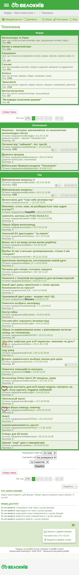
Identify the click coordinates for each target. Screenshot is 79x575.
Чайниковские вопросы (17, 189)
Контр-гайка (9, 312)
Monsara (29, 299)
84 (66, 185)
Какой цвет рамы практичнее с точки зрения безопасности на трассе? (30, 286)
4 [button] (46, 118)
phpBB (29, 549)
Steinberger (30, 147)
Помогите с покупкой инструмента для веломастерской (38, 278)
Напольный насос (13, 398)
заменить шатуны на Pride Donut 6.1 (25, 215)
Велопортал (31, 157)
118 (66, 195)
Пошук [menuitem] (48, 19)
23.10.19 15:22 (41, 445)
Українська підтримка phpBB (56, 551)
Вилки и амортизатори (16, 46)
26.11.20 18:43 (41, 353)
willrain (28, 245)
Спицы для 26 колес (15, 433)
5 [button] (50, 118)
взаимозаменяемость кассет (20, 425)
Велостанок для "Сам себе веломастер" (28, 199)
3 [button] (42, 118)
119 (71, 195)
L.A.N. (28, 290)
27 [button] (57, 118)
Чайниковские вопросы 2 (18, 179)
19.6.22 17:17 (40, 281)
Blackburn (30, 410)
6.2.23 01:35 (40, 245)
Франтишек (31, 436)
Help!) (5, 416)
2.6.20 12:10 (39, 372)
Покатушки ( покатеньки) (23, 159)
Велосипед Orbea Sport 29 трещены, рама (29, 378)
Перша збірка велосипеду (18, 224)
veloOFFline (31, 419)
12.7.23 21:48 (42, 236)
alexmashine (31, 380)
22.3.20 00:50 (42, 401)
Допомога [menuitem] (32, 19)
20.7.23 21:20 (40, 227)
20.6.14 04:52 (46, 157)
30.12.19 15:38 (46, 436)
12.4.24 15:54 (38, 202)
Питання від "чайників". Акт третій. (24, 144)
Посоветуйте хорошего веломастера (25, 320)
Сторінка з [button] (27, 118)
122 (66, 150)
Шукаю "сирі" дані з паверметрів (23, 442)
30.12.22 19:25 (40, 256)
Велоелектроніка (13, 90)
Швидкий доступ (14, 19)
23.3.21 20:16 (45, 335)
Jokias (28, 227)
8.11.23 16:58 (45, 218)
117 (62, 195)
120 (75, 195)
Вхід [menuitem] (75, 19)
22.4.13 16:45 (43, 182)
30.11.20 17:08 (41, 344)
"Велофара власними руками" (21, 99)
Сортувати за (39, 457)
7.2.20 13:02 (45, 427)
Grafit (27, 256)
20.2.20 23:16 (46, 419)
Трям (27, 372)
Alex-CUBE (30, 218)
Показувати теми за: (39, 453)
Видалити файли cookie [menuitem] (59, 540)
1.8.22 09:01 (41, 263)
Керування (9, 53)
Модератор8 (31, 168)
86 (72, 185)
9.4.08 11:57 (46, 168)
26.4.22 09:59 (40, 290)
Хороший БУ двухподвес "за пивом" (25, 233)
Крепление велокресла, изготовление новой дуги (34, 260)
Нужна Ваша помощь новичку (21, 407)
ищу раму (8, 350)
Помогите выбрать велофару (21, 303)
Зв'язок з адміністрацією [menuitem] (59, 531)
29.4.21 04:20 (42, 323)
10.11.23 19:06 (44, 212)
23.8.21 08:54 (43, 314)
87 (76, 185)
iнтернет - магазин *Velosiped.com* (28, 138)
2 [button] (38, 118)
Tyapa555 (30, 212)
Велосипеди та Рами (15, 37)
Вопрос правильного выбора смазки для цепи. (32, 359)
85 (69, 185)
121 (62, 150)
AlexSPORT (31, 335)
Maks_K (29, 263)
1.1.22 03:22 (45, 306)
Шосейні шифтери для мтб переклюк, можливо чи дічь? (38, 341)
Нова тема (9, 112)
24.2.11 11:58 (43, 192)
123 (71, 150)
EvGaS (28, 353)
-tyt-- (27, 202)
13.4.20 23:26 (42, 392)
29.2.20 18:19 (43, 410)
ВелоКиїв (29, 182)
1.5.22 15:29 (45, 147)
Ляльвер (29, 236)
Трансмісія (9, 82)
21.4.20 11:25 (46, 380)
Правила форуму (13, 154)
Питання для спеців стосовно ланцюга (27, 269)
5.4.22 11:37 (43, 299)
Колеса (6, 73)
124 (75, 150)
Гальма (6, 64)
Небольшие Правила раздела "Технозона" (29, 165)
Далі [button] (61, 118)
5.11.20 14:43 (41, 361)
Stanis (28, 344)
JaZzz (28, 281)
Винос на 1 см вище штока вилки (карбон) (29, 242)
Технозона (10, 27)
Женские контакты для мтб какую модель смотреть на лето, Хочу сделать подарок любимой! (37, 388)
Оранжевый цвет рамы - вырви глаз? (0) (28, 296)
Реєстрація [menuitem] (62, 19)
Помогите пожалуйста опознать (22, 369)
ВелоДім (29, 136)
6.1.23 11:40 (42, 136)
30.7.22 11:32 (40, 272)
